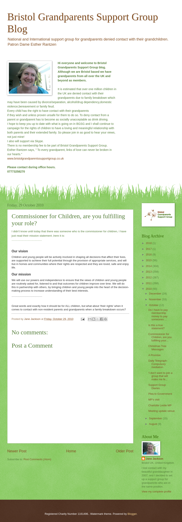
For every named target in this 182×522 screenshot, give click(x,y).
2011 (149, 283)
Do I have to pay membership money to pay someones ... (158, 314)
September (156, 418)
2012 (149, 277)
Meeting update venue (161, 410)
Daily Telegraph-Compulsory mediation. (158, 364)
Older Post (124, 451)
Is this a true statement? (156, 327)
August (153, 423)
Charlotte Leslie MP (159, 405)
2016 (149, 254)
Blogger (132, 513)
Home (71, 451)
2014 (149, 266)
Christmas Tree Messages (157, 347)
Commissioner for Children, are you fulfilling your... (160, 337)
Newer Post (16, 451)
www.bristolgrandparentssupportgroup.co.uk (35, 158)
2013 (149, 271)
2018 (149, 243)
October (154, 305)
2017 (149, 248)
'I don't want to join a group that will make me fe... (160, 376)
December (155, 293)
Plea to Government (160, 393)
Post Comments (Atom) (37, 459)
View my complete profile (156, 491)
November (155, 299)
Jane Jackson (154, 458)
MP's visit (153, 399)
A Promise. (154, 355)
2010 (149, 288)
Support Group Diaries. (157, 386)
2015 (149, 260)
